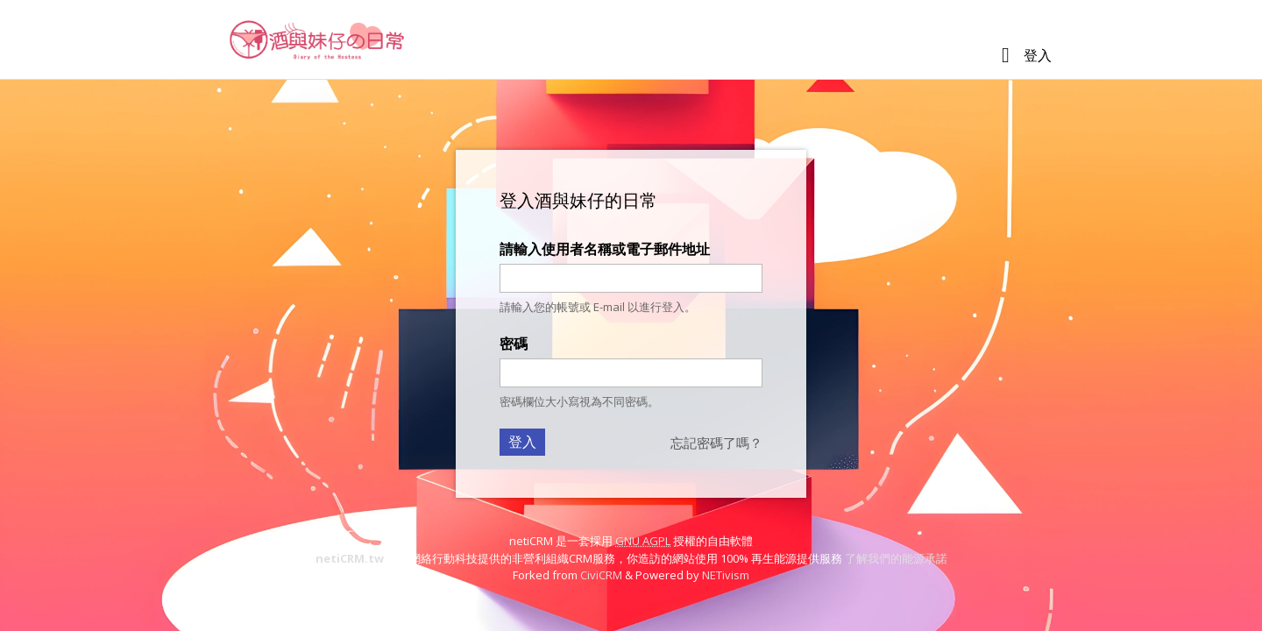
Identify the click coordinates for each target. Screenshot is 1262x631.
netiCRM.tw (350, 558)
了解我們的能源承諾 (896, 558)
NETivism (725, 575)
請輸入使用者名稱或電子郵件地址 (605, 249)
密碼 (514, 343)
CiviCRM (601, 575)
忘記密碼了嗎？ (716, 442)
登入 (1038, 55)
